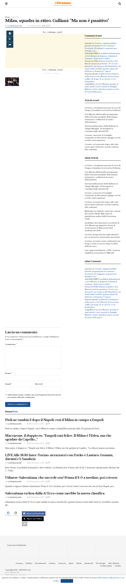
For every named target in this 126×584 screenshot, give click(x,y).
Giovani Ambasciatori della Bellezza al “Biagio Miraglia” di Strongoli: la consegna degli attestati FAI (101, 128)
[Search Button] (119, 3)
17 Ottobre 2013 (34, 26)
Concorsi (62, 564)
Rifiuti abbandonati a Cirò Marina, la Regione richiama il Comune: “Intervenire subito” (102, 56)
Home (7, 17)
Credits (118, 567)
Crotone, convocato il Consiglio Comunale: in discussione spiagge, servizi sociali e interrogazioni (102, 137)
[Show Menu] (6, 3)
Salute (79, 564)
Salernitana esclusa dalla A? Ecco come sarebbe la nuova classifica (54, 494)
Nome (9, 374)
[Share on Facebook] (9, 33)
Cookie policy (106, 567)
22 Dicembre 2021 (35, 425)
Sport (71, 564)
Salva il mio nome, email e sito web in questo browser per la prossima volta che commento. (34, 397)
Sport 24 (15, 17)
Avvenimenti (40, 564)
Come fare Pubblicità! (16, 546)
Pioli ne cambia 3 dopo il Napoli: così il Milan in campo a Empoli (54, 421)
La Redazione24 (14, 425)
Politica (29, 564)
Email (8, 385)
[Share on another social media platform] (24, 525)
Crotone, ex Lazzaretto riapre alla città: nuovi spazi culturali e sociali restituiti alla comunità (101, 147)
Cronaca (19, 564)
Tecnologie (101, 564)
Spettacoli (88, 564)
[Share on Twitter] (33, 520)
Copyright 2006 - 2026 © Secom (18, 571)
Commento (11, 344)
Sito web (39, 385)
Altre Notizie (113, 564)
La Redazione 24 (15, 26)
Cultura (52, 564)
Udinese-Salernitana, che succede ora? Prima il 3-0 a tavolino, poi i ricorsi (61, 478)
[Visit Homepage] (62, 4)
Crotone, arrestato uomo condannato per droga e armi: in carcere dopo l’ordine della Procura (103, 243)
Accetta (67, 581)
